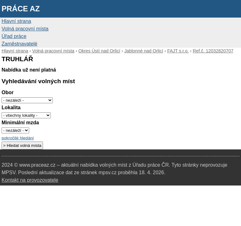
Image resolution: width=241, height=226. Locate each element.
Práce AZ (21, 8)
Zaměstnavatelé (19, 43)
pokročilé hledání (18, 138)
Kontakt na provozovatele (30, 180)
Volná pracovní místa (25, 28)
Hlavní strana (16, 21)
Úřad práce (14, 36)
